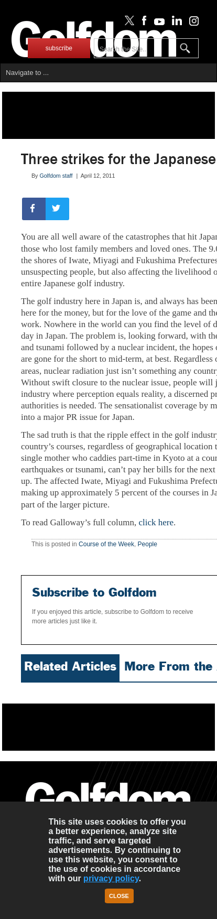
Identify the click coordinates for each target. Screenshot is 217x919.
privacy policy (111, 878)
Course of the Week (106, 544)
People (147, 544)
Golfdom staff (55, 175)
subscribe (59, 48)
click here (155, 522)
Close (119, 896)
